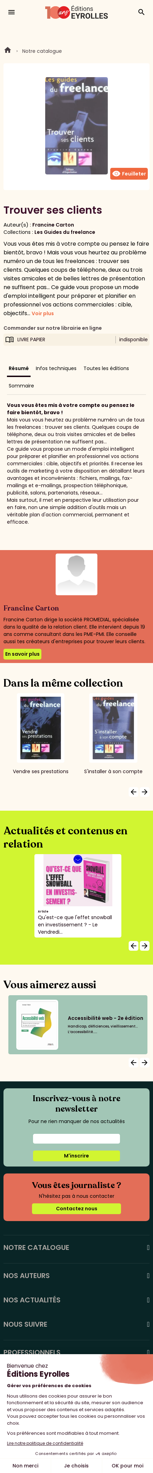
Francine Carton (53, 224)
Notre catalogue (42, 51)
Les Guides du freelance (64, 232)
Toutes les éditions (106, 368)
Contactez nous (76, 1208)
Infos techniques (56, 368)
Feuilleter (129, 174)
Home (7, 51)
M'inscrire (76, 1155)
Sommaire (21, 385)
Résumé (19, 368)
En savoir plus (22, 653)
